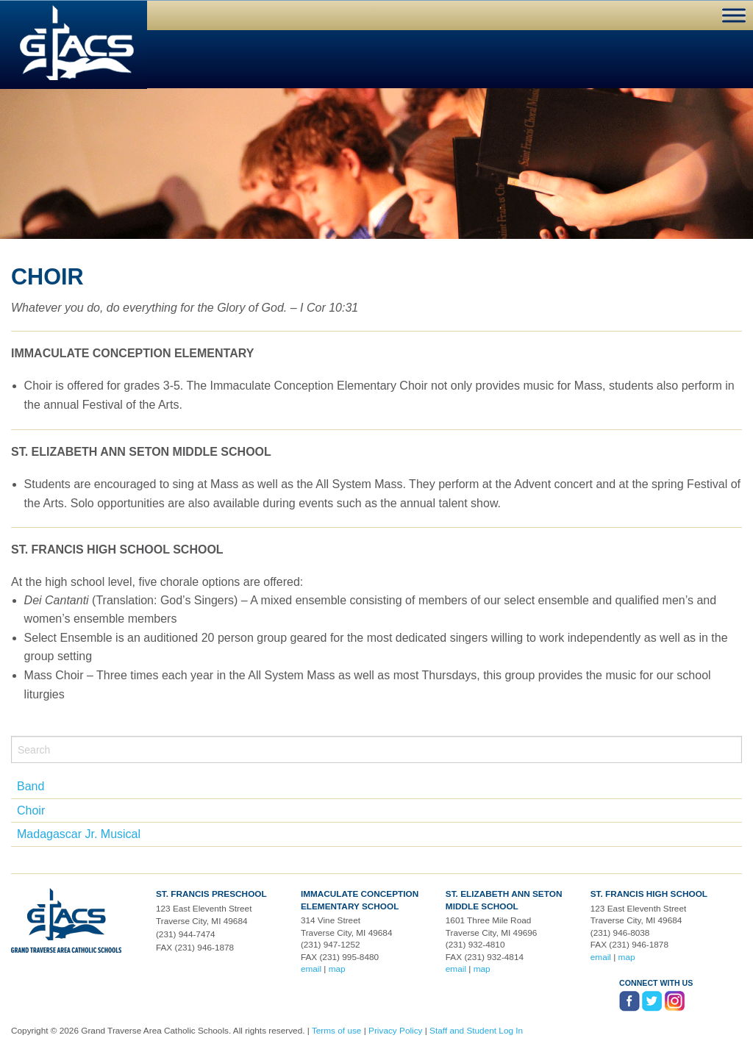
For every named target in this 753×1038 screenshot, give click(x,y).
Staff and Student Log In (476, 1031)
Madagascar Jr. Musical (78, 834)
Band (30, 786)
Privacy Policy (395, 1031)
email (311, 969)
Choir (31, 810)
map (337, 969)
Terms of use (337, 1031)
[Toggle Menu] (734, 15)
